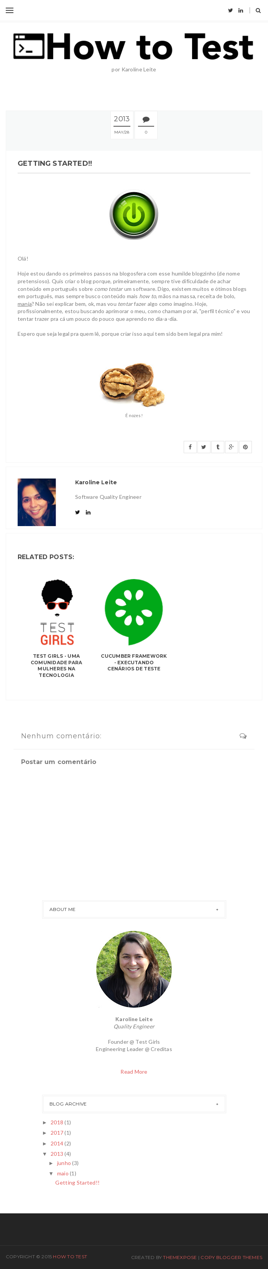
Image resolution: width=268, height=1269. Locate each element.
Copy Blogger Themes (231, 1257)
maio (63, 1173)
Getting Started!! (77, 1182)
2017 (57, 1132)
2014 (57, 1143)
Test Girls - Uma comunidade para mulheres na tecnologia (56, 665)
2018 (57, 1122)
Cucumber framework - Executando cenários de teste (134, 662)
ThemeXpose (180, 1257)
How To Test (70, 1256)
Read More (134, 1071)
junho (64, 1163)
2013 (57, 1153)
